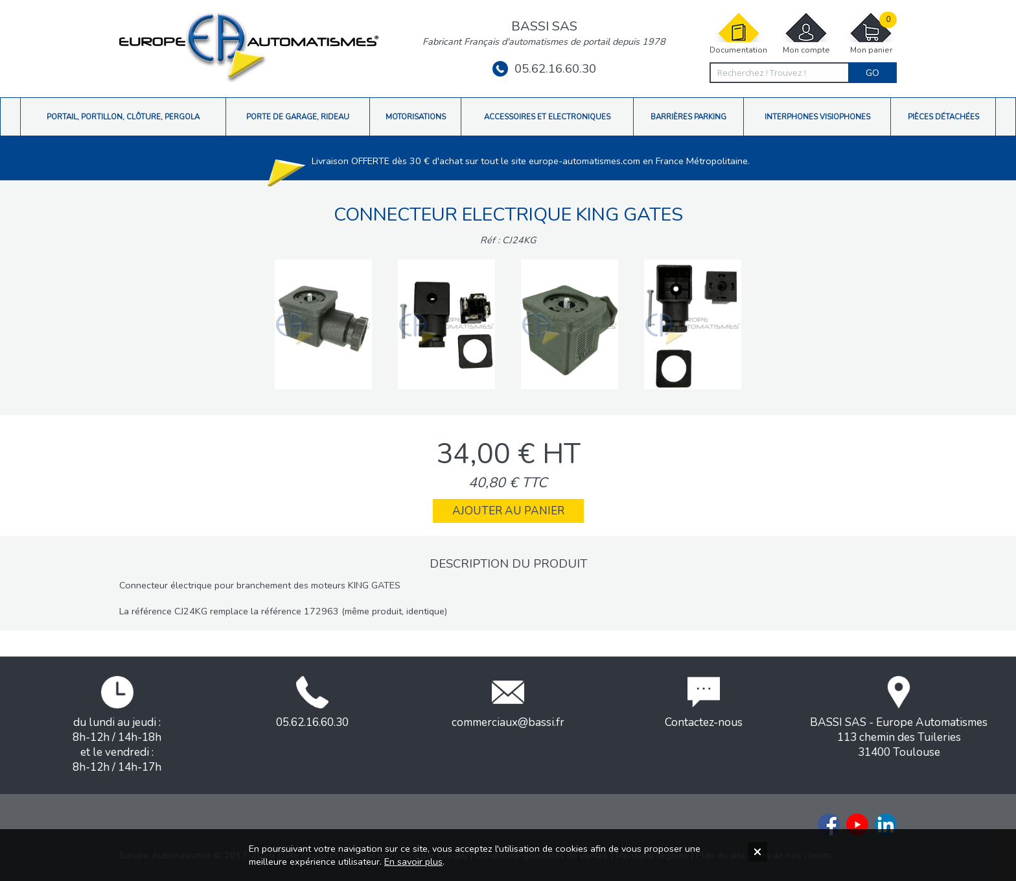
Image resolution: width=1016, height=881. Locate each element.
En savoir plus (413, 861)
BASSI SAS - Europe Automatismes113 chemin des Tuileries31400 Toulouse (898, 718)
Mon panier (871, 33)
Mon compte (806, 33)
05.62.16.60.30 (544, 69)
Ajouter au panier (508, 510)
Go (872, 72)
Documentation (738, 33)
